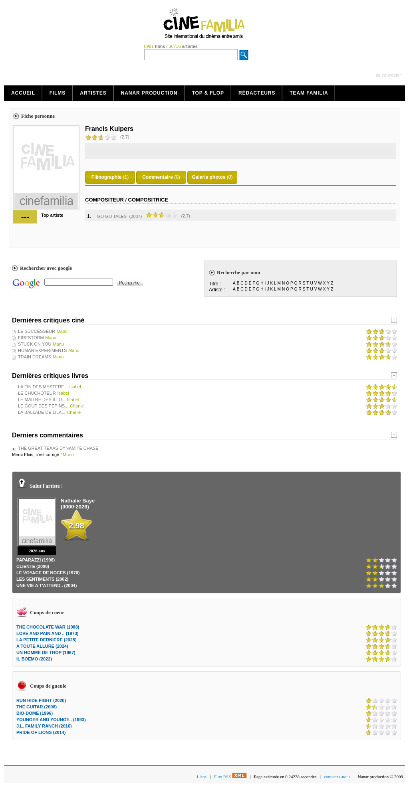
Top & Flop (208, 93)
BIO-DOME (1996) (34, 713)
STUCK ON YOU (35, 344)
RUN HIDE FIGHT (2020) (41, 700)
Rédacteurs (256, 93)
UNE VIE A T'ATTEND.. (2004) (46, 585)
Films (58, 93)
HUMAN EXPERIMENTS (42, 350)
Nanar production (149, 93)
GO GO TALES (112, 216)
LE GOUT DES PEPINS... (43, 405)
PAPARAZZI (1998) (35, 560)
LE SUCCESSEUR (36, 331)
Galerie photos (208, 177)
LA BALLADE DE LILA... (42, 412)
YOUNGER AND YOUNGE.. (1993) (51, 719)
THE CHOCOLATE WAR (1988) (47, 627)
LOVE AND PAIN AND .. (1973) (47, 633)
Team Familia (309, 93)
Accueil (23, 93)
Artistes (93, 93)
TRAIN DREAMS (34, 356)
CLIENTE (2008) (32, 566)
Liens (201, 776)
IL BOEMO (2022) (34, 658)
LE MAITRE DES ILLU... (42, 399)
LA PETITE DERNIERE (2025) (46, 639)
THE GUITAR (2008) (36, 706)
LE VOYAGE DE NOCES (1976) (48, 572)
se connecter (388, 75)
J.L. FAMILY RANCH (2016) (44, 726)
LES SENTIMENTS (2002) (42, 579)
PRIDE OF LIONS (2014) (41, 732)
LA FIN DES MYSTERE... (43, 386)
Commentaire (157, 177)
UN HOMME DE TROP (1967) (45, 652)
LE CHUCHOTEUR (37, 393)
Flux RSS (230, 776)
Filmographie (106, 177)
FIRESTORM (31, 337)
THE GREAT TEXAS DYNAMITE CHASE (58, 448)
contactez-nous (337, 776)
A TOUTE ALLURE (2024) (42, 646)
